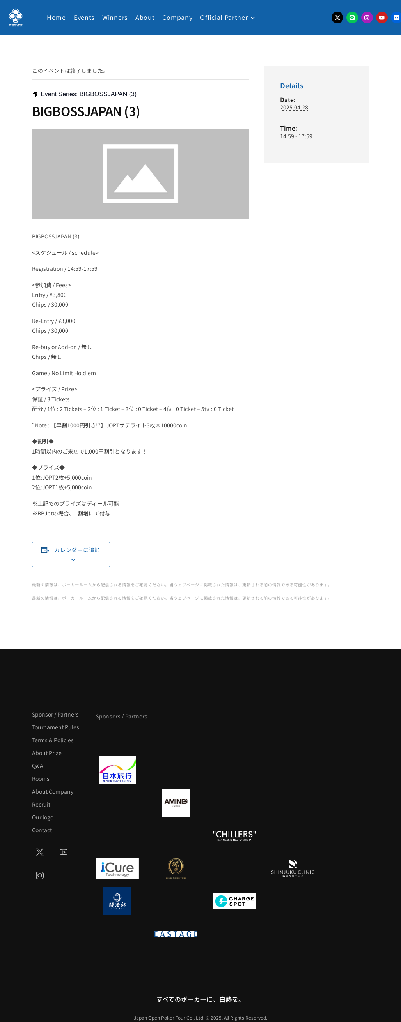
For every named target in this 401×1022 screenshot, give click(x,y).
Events (84, 17)
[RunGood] (176, 836)
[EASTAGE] (176, 934)
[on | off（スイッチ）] (117, 934)
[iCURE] (117, 868)
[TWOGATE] (234, 770)
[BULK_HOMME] (293, 836)
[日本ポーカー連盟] (234, 934)
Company (177, 17)
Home (56, 17)
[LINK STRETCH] (176, 868)
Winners (115, 17)
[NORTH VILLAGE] (176, 901)
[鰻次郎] (117, 901)
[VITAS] (176, 803)
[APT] (117, 737)
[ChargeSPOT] (234, 901)
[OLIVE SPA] (234, 868)
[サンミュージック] (234, 737)
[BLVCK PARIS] (176, 737)
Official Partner (224, 17)
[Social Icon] (40, 852)
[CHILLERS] (234, 836)
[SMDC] (293, 901)
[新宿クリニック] (293, 868)
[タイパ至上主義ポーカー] (293, 737)
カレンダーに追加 (77, 550)
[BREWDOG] (293, 770)
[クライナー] (234, 803)
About (145, 17)
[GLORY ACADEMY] (176, 770)
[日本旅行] (117, 770)
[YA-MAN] (293, 803)
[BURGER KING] (117, 803)
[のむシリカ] (117, 836)
